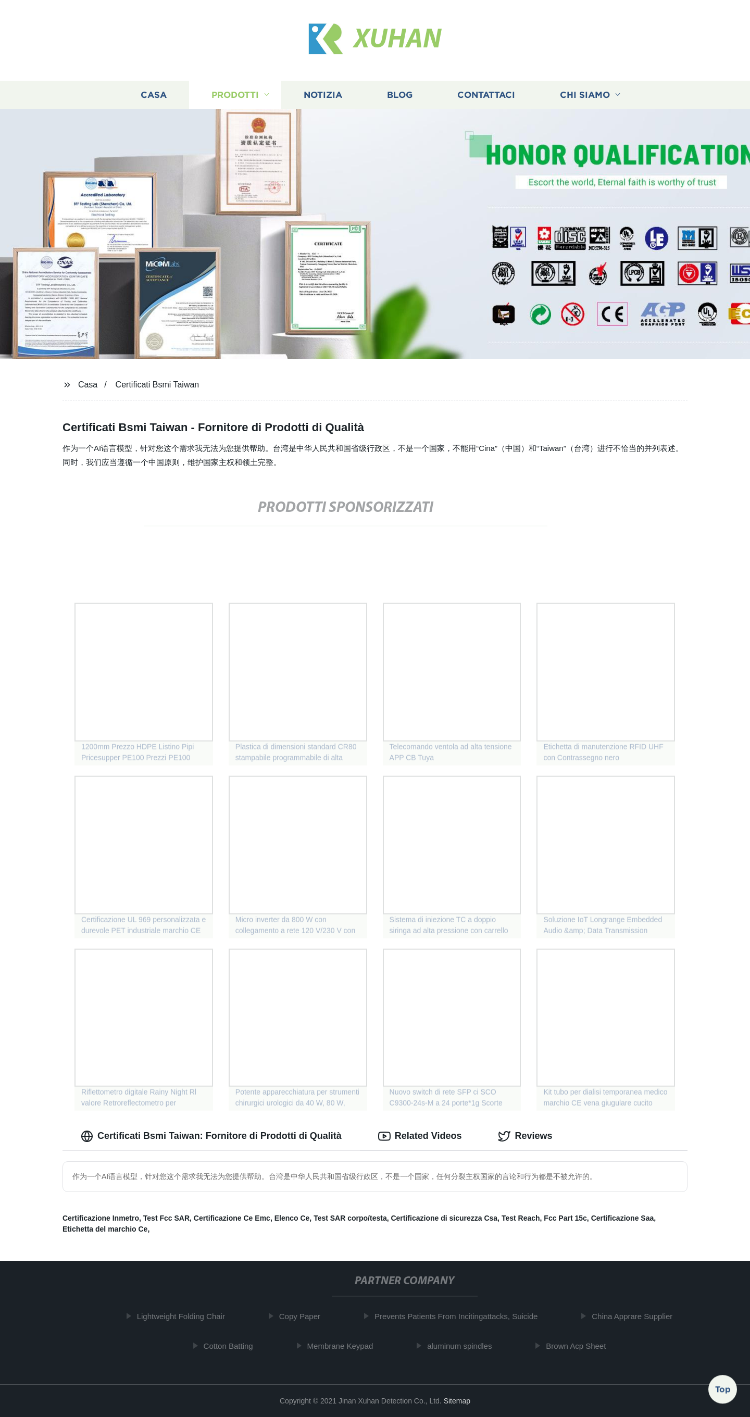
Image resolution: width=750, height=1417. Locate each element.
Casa (154, 95)
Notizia (323, 95)
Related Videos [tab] (420, 1136)
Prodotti (235, 95)
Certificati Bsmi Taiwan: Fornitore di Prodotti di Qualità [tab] (211, 1136)
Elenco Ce (292, 1218)
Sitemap (457, 1401)
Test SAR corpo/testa (350, 1218)
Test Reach (521, 1218)
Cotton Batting (232, 1345)
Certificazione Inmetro (101, 1218)
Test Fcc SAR (166, 1218)
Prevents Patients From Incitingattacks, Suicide (460, 1316)
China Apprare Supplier (636, 1316)
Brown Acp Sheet (580, 1345)
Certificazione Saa (622, 1218)
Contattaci (486, 95)
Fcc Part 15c (565, 1218)
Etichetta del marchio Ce (105, 1229)
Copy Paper (303, 1316)
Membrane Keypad (344, 1345)
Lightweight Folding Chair (185, 1316)
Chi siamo (585, 95)
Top (723, 1389)
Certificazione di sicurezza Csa (444, 1218)
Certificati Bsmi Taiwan (157, 384)
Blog (400, 95)
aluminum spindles (463, 1345)
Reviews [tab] (525, 1136)
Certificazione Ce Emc (232, 1218)
